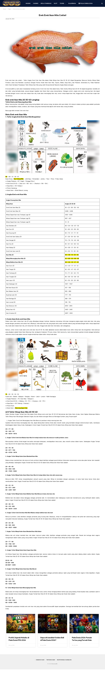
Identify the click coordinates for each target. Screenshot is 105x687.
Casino (35, 3)
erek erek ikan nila (30, 606)
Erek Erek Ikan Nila (46, 89)
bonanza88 (10, 89)
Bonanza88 (50, 606)
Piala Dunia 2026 (86, 3)
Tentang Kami (50, 659)
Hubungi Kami (40, 659)
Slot (55, 3)
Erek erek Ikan (24, 110)
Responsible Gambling (64, 659)
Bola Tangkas (46, 3)
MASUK (28, 3)
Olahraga (72, 3)
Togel (62, 3)
